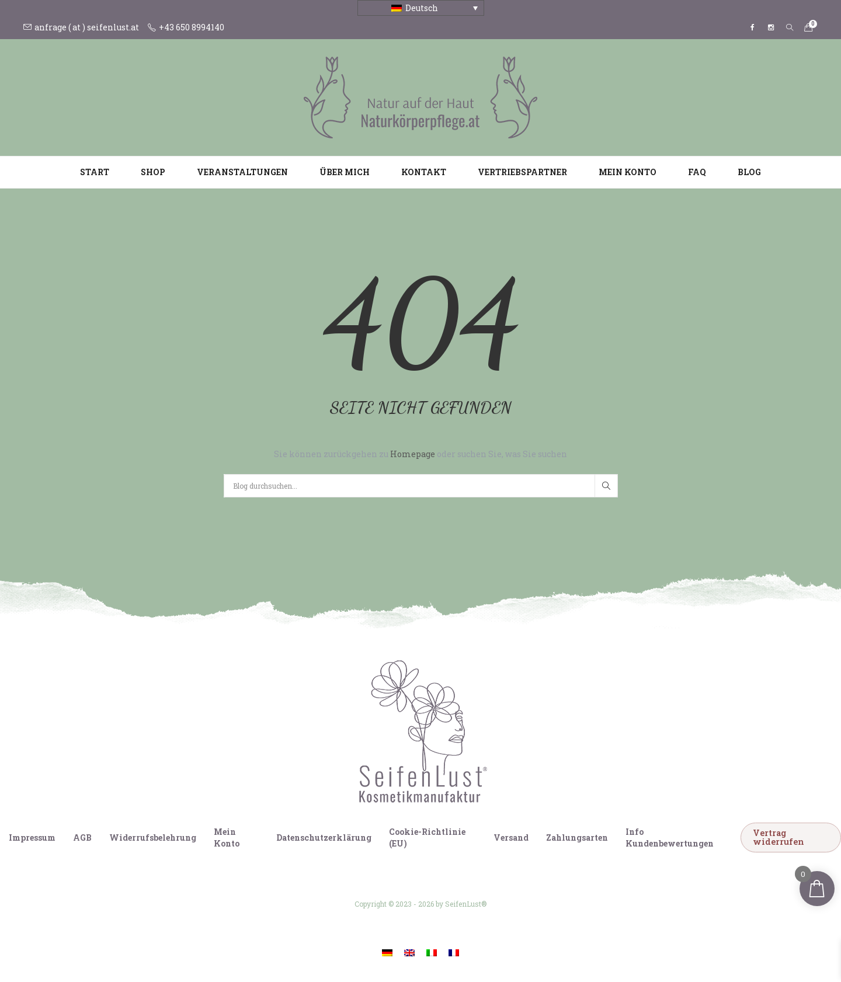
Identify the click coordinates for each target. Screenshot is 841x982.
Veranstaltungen (242, 171)
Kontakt (423, 171)
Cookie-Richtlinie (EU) (427, 837)
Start (94, 171)
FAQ (697, 171)
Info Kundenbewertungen (669, 837)
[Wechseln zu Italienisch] (431, 952)
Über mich (344, 171)
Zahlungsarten (577, 837)
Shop (153, 171)
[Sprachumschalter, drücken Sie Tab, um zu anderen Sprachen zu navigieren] (420, 8)
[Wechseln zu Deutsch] (387, 952)
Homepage (413, 453)
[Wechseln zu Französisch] (454, 952)
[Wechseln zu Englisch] (409, 952)
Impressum (32, 837)
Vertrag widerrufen (778, 837)
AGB (82, 837)
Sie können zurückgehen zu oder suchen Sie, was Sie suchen (420, 453)
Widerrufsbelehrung (152, 837)
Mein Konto (627, 171)
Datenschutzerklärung (323, 837)
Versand (511, 837)
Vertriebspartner (522, 171)
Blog (749, 171)
